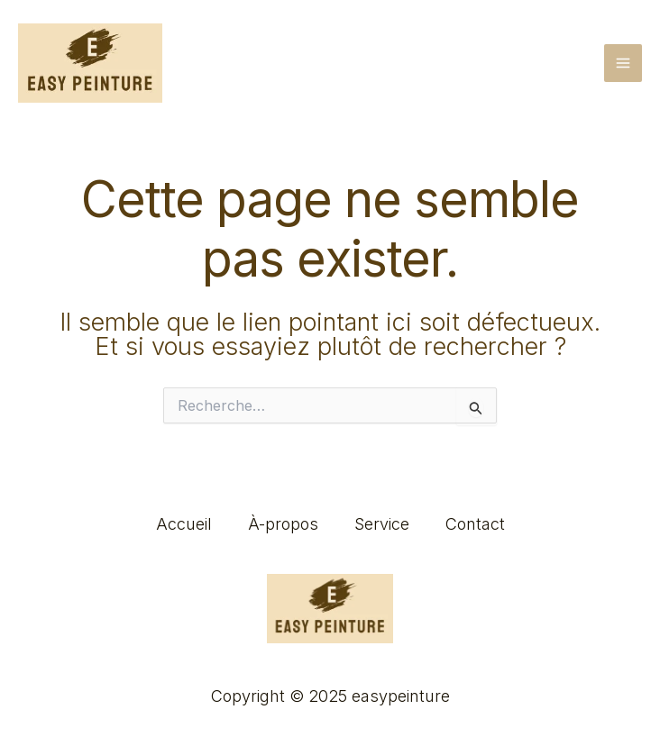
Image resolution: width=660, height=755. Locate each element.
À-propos (283, 523)
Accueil (184, 523)
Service (381, 523)
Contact (475, 523)
